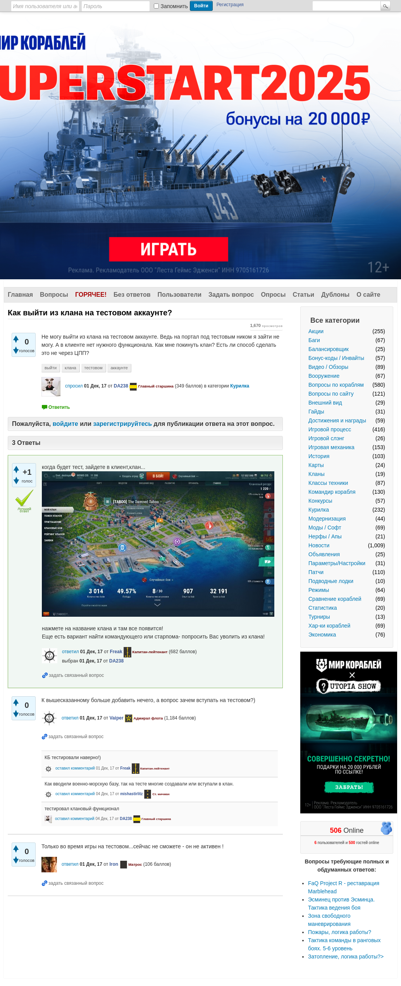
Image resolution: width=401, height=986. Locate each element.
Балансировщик (328, 349)
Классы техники (328, 483)
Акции (316, 331)
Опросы (273, 294)
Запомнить (174, 6)
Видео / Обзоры (328, 367)
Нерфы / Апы (325, 536)
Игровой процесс (329, 429)
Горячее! (91, 294)
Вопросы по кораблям (336, 385)
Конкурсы (320, 501)
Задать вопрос (231, 294)
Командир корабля (332, 492)
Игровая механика (331, 447)
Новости (318, 545)
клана (70, 367)
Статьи (303, 294)
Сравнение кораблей (334, 599)
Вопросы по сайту (331, 394)
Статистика (322, 608)
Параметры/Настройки (336, 563)
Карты (316, 465)
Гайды (316, 411)
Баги (314, 340)
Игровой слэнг (326, 438)
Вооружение (323, 376)
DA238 (121, 386)
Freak (116, 651)
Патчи (316, 572)
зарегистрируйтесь (122, 423)
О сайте (368, 294)
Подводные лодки (330, 581)
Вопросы (54, 294)
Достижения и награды (337, 420)
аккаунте (119, 367)
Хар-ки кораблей (329, 626)
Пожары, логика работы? (339, 932)
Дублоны (335, 294)
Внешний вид (325, 403)
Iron (114, 864)
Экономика (322, 634)
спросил (74, 386)
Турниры (319, 617)
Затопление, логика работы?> (346, 956)
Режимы (318, 590)
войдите (65, 423)
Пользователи (179, 294)
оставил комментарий (75, 768)
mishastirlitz (131, 794)
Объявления (324, 554)
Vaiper (117, 718)
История (318, 456)
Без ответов (132, 294)
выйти (51, 367)
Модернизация (327, 518)
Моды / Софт (324, 527)
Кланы (316, 474)
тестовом (93, 367)
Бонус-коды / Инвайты (336, 358)
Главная (20, 294)
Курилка (318, 510)
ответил (70, 651)
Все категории (335, 320)
